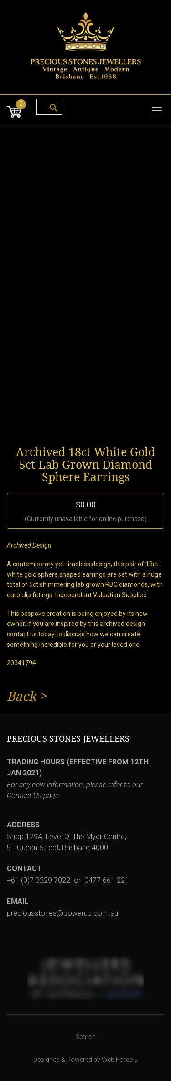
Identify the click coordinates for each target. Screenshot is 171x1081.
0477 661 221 (106, 880)
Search (85, 1036)
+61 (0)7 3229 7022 (38, 880)
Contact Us (24, 795)
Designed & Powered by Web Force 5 (85, 1059)
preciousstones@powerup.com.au (62, 913)
